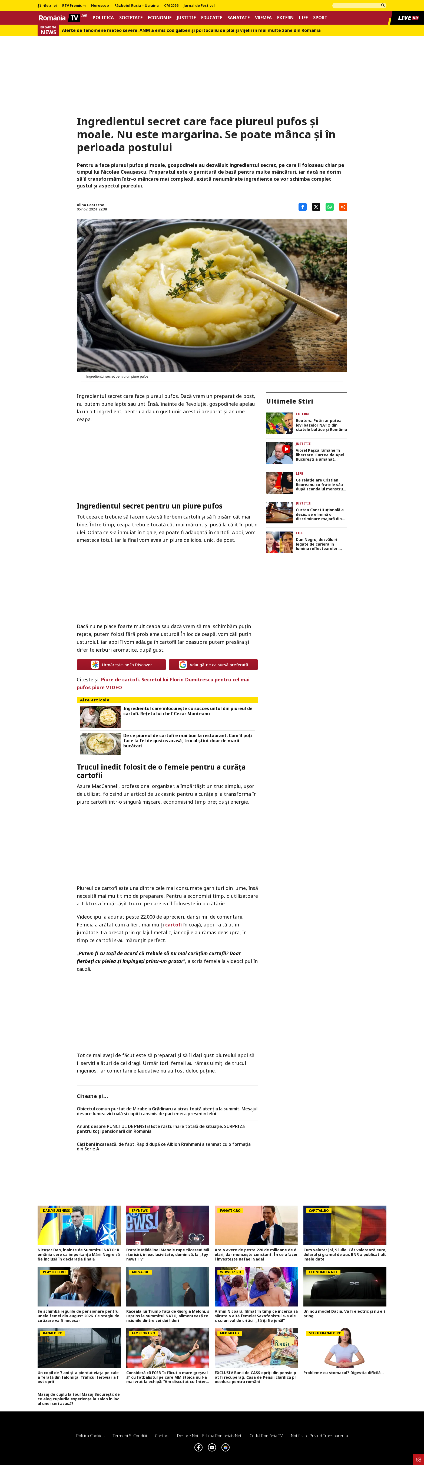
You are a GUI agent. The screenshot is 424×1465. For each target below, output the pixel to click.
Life (303, 17)
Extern (285, 17)
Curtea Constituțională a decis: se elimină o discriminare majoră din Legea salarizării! (320, 514)
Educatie (211, 17)
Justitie (186, 17)
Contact (162, 1435)
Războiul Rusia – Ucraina (136, 6)
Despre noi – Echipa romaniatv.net (209, 1435)
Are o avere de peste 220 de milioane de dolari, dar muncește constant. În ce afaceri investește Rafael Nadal (256, 1254)
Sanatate (238, 17)
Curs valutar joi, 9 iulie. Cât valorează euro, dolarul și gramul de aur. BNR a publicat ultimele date (344, 1254)
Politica (103, 17)
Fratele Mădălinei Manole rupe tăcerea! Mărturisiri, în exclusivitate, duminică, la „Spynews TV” (167, 1254)
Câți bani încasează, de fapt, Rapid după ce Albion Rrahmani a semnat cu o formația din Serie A (164, 1146)
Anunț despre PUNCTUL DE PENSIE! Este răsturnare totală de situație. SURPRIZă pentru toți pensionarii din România (161, 1129)
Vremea (263, 17)
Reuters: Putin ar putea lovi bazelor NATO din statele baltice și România (321, 425)
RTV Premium (74, 6)
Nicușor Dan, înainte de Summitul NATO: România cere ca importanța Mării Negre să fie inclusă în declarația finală (79, 1254)
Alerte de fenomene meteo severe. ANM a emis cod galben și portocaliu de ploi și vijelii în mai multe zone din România (191, 30)
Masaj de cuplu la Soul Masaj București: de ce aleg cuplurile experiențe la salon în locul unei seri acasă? (79, 1399)
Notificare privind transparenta (319, 1435)
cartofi (173, 924)
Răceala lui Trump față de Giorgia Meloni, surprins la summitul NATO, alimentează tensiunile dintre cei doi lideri (167, 1316)
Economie (159, 17)
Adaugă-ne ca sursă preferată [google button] (213, 665)
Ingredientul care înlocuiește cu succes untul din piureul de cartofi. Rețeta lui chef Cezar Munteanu (188, 711)
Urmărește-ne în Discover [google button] (121, 665)
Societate (131, 17)
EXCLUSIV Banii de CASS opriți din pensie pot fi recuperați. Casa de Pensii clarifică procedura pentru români (255, 1377)
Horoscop (100, 6)
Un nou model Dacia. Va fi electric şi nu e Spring (344, 1313)
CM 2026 (171, 6)
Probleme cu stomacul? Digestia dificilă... (343, 1373)
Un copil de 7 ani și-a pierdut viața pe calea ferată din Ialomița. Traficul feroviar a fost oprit (78, 1377)
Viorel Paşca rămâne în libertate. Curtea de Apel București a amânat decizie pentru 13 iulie (320, 455)
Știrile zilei (47, 6)
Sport (320, 17)
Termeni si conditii (130, 1435)
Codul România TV (266, 1435)
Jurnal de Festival (199, 6)
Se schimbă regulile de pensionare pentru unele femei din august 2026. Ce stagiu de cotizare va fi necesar (78, 1316)
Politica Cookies (90, 1435)
